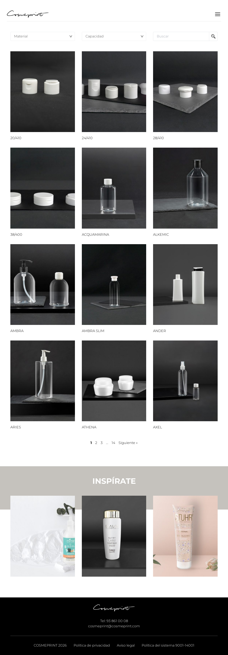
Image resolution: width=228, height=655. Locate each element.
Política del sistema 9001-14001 (168, 645)
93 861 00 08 (117, 621)
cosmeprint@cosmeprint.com (114, 626)
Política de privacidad (92, 645)
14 (113, 443)
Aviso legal (126, 645)
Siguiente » (128, 443)
